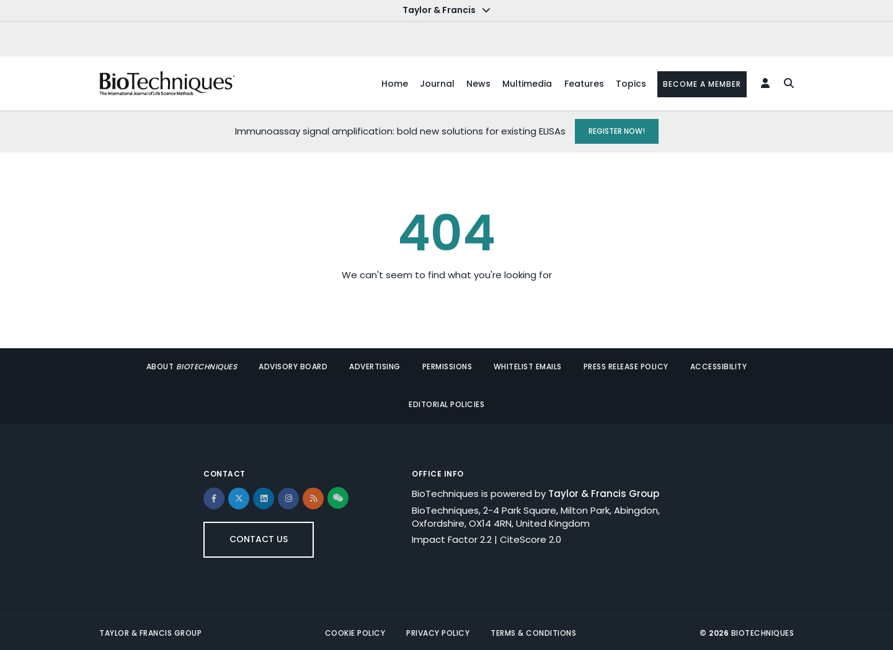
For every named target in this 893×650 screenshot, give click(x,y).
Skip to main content (46, 11)
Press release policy (624, 366)
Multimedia (524, 83)
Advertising (375, 366)
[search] (786, 83)
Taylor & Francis (446, 10)
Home (390, 83)
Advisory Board (294, 366)
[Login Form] (763, 83)
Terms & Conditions (533, 631)
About (193, 366)
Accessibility (716, 366)
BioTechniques (762, 631)
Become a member (701, 83)
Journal (433, 83)
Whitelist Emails (527, 366)
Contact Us (258, 537)
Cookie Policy (355, 631)
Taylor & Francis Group (603, 491)
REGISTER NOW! (617, 130)
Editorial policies (446, 403)
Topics (629, 83)
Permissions (447, 366)
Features (582, 83)
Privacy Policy (437, 631)
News (475, 83)
